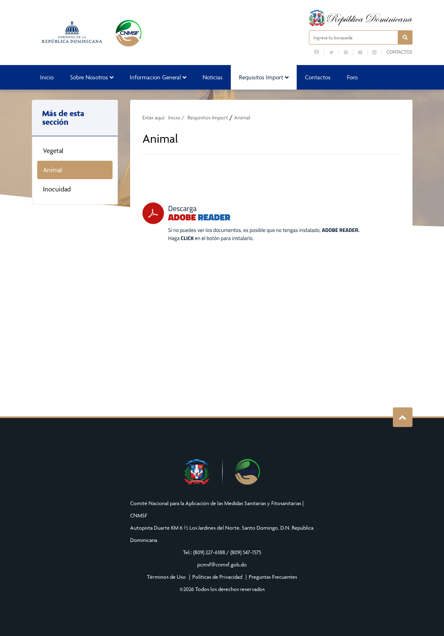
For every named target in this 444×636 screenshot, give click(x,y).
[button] (405, 37)
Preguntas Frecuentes (273, 576)
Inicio (47, 77)
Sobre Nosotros (91, 77)
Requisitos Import (263, 77)
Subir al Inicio (402, 417)
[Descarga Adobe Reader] (250, 221)
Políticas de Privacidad (217, 576)
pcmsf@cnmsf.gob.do (222, 564)
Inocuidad (57, 189)
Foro (352, 77)
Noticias (213, 77)
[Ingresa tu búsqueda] (353, 37)
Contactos (399, 51)
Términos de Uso (166, 576)
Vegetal (53, 150)
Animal (52, 170)
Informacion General (158, 77)
